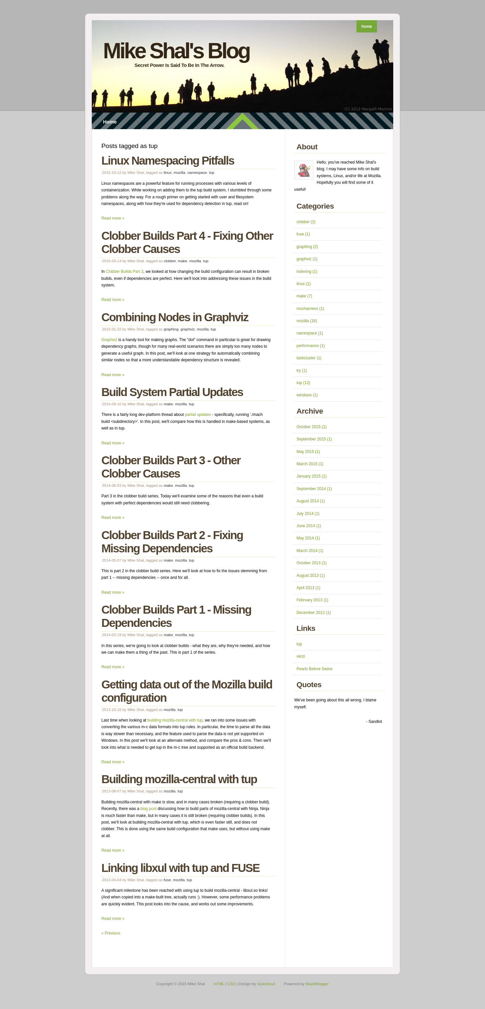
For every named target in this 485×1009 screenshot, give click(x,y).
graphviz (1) (306, 259)
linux (167, 173)
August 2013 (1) (310, 575)
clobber (170, 261)
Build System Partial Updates (172, 391)
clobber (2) (305, 222)
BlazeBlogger (317, 984)
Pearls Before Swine (314, 669)
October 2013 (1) (311, 563)
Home (110, 122)
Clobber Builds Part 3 (124, 271)
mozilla (179, 173)
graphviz (188, 329)
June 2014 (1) (308, 526)
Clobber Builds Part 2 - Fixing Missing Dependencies (172, 542)
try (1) (301, 370)
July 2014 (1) (307, 513)
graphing (171, 329)
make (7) (304, 296)
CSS (232, 984)
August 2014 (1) (310, 501)
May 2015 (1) (308, 451)
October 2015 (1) (311, 427)
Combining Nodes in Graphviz (174, 317)
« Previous (110, 933)
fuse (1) (303, 234)
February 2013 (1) (312, 600)
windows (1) (307, 395)
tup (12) (303, 382)
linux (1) (303, 283)
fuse (167, 880)
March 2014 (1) (309, 550)
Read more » (112, 218)
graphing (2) (307, 246)
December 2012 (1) (313, 612)
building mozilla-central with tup (175, 720)
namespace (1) (309, 333)
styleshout (266, 984)
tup (211, 173)
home (366, 26)
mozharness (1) (310, 308)
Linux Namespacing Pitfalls (167, 160)
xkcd (300, 656)
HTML (219, 984)
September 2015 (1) (314, 439)
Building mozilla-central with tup (179, 779)
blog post (148, 808)
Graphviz (109, 339)
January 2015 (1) (311, 476)
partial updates (198, 414)
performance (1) (310, 345)
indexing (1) (306, 271)
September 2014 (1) (314, 488)
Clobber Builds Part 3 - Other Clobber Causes (171, 467)
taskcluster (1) (308, 358)
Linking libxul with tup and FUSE (180, 867)
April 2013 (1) (308, 587)
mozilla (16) (306, 321)
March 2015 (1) (309, 464)
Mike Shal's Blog (176, 50)
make (182, 261)
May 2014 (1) (308, 538)
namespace (197, 173)
